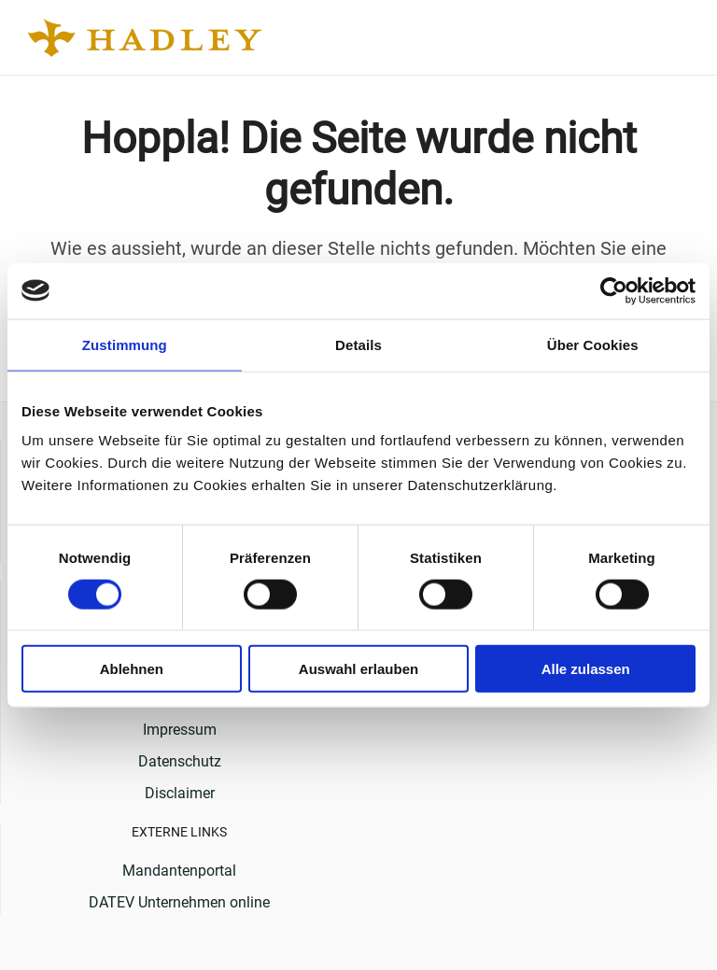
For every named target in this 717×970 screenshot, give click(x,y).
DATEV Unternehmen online (179, 902)
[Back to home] (147, 37)
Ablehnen (131, 669)
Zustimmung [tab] (124, 344)
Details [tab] (358, 344)
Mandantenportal (179, 870)
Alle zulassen (585, 669)
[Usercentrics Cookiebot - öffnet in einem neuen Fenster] (614, 290)
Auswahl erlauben (358, 669)
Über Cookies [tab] (593, 344)
